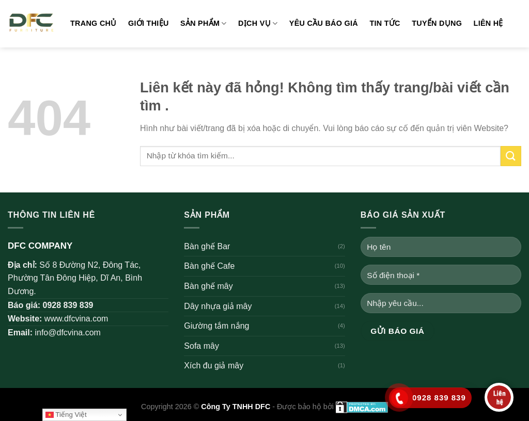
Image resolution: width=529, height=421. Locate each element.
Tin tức (384, 23)
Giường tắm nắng (216, 325)
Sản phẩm (203, 23)
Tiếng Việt (66, 415)
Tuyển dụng (437, 23)
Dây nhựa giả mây (218, 306)
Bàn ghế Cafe (209, 266)
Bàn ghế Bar (207, 246)
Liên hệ (488, 23)
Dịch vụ (257, 23)
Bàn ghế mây (208, 286)
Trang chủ (93, 23)
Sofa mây (201, 346)
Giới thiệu (148, 23)
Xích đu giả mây (213, 365)
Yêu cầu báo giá (323, 23)
